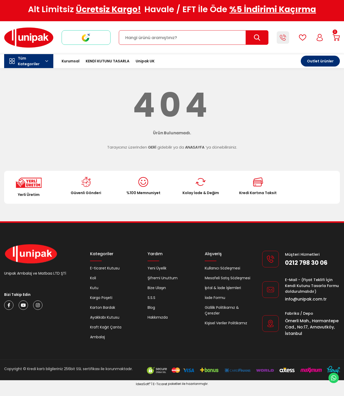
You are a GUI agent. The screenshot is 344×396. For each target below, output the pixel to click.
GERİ (152, 147)
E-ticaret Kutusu (105, 268)
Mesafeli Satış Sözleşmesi (227, 278)
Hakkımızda (158, 317)
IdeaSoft (143, 392)
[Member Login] (318, 37)
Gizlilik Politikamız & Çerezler (222, 310)
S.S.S (151, 297)
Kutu (94, 287)
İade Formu (215, 297)
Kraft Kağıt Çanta (105, 327)
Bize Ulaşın (157, 287)
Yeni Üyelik (157, 268)
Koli (93, 278)
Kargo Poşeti (101, 297)
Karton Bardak (102, 307)
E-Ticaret (160, 392)
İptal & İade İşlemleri (223, 287)
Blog (151, 307)
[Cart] (336, 37)
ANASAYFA (194, 147)
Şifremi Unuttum (163, 278)
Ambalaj (97, 337)
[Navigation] (28, 61)
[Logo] (28, 37)
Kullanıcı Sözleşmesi (222, 268)
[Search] (192, 37)
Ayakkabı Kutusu (104, 317)
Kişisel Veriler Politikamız (226, 323)
